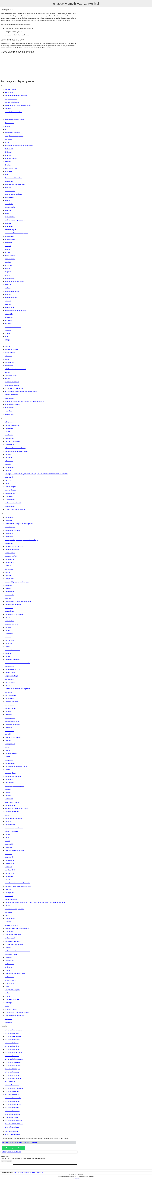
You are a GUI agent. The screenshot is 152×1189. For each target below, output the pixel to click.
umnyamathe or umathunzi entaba (16, 766)
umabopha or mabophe (12, 530)
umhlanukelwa (9, 698)
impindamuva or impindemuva (14, 220)
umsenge (8, 795)
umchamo (8, 627)
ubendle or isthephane (12, 425)
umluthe (7, 747)
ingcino (7, 249)
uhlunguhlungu (10, 493)
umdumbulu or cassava (12, 650)
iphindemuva (9, 317)
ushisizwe (8, 922)
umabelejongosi (10, 527)
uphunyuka (8, 912)
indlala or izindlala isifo (12, 1134)
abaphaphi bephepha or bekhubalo (16, 95)
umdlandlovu (9, 634)
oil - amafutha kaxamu (12, 1091)
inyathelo (8, 304)
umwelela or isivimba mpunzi (14, 850)
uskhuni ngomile (10, 938)
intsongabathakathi (11, 297)
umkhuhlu (8, 734)
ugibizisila (8, 480)
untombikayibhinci (11, 899)
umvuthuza (8, 847)
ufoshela (8, 464)
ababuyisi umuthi (10, 89)
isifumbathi (8, 356)
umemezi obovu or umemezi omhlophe (17, 663)
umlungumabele (10, 744)
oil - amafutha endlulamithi (13, 1052)
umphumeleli (9, 779)
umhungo (8, 711)
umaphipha (8, 585)
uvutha (7, 986)
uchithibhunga (9, 444)
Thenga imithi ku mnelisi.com (11, 1152)
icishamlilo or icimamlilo (12, 132)
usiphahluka (9, 931)
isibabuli (7, 346)
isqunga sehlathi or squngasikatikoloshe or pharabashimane (24, 401)
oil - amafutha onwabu (12, 1107)
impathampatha (10, 207)
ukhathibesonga (10, 506)
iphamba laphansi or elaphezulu (15, 310)
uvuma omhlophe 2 (11, 980)
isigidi (7, 359)
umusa (7, 837)
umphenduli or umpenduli (13, 776)
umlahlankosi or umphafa (13, 737)
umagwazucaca (10, 553)
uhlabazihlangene (10, 490)
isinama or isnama (11, 375)
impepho (8, 210)
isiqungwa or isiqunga (12, 385)
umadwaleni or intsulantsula (14, 546)
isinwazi (7, 378)
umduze (7, 656)
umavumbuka (9, 595)
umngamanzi (9, 760)
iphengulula (9, 314)
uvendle (7, 970)
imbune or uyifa (10, 191)
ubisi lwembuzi (10, 438)
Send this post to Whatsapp (13, 1148)
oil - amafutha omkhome (13, 1078)
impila (7, 213)
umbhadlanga (9, 611)
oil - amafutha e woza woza (14, 1088)
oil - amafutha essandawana (14, 1124)
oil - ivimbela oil (10, 1082)
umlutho (7, 750)
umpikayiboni (9, 782)
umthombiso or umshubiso (13, 818)
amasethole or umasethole (13, 112)
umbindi (7, 617)
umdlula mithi (9, 640)
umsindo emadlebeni (11, 1131)
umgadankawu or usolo (12, 669)
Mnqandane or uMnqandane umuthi (16, 808)
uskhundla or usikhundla (13, 934)
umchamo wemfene (11, 624)
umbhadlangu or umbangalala (14, 614)
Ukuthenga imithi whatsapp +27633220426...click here (19, 1142)
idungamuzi (9, 139)
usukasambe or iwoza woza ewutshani (17, 951)
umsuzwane (9, 799)
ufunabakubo (9, 467)
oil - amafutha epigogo (12, 1072)
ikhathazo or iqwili (10, 158)
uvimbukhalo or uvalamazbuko (15, 973)
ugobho (7, 483)
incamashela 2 (9, 226)
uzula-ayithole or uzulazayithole (15, 1015)
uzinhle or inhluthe (11, 1009)
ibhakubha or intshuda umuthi (14, 119)
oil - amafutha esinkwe (12, 1039)
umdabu (7, 630)
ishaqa (7, 336)
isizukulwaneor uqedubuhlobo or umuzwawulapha (21, 391)
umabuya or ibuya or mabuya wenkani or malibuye (21, 540)
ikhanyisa (8, 155)
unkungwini (8, 889)
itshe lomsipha (9, 407)
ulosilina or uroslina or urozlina (15, 509)
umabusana (9, 536)
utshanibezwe (9, 960)
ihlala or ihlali (9, 149)
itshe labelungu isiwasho (13, 404)
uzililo (7, 1006)
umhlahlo (8, 685)
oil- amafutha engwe (11, 1117)
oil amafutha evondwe (12, 1085)
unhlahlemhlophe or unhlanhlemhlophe (17, 883)
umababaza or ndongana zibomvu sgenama (19, 524)
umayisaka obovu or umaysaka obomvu (18, 601)
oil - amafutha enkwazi (12, 1111)
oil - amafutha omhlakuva (13, 1065)
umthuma (8, 821)
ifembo (7, 142)
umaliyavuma (9, 578)
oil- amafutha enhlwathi (12, 1114)
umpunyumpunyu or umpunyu (14, 786)
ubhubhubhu (9, 435)
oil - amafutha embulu (12, 1094)
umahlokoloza (9, 562)
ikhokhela (8, 162)
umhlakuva (8, 692)
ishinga (7, 340)
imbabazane (9, 181)
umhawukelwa (9, 679)
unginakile (8, 880)
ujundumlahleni (10, 499)
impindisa (8, 223)
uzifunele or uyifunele (12, 999)
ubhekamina (9, 428)
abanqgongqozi (10, 92)
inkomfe (7, 275)
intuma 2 (8, 301)
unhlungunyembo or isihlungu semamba (18, 886)
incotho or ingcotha (11, 230)
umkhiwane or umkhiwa (12, 724)
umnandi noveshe (10, 753)
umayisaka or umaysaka (13, 604)
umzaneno (8, 854)
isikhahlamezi (9, 362)
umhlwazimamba (10, 708)
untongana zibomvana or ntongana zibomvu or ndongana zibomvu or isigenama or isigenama (35, 902)
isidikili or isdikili (10, 353)
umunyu (7, 834)
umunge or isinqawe (11, 831)
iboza (7, 129)
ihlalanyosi (8, 152)
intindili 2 (8, 284)
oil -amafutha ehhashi (12, 1127)
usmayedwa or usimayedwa (14, 944)
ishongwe (8, 343)
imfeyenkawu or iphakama (13, 194)
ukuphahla (8, 1019)
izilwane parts (9, 414)
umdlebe (8, 637)
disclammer (76, 1178)
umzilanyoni (9, 857)
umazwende (9, 608)
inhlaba (7, 268)
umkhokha (8, 727)
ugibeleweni (9, 477)
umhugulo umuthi (10, 805)
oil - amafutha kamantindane (14, 1059)
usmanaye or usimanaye (13, 941)
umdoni (7, 646)
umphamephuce (10, 773)
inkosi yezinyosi (10, 278)
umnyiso (7, 769)
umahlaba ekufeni (10, 556)
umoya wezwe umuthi (12, 802)
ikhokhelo (8, 165)
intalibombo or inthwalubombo (14, 281)
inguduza (8, 262)
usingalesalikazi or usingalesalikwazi (17, 928)
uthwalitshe (8, 957)
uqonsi (7, 915)
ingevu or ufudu (10, 255)
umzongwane (9, 863)
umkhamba (8, 714)
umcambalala (9, 621)
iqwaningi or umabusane (13, 327)
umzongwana (9, 860)
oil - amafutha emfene (12, 1046)
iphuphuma (8, 323)
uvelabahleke (9, 964)
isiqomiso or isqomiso (12, 382)
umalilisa (8, 575)
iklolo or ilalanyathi (11, 168)
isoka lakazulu (9, 398)
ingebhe (7, 252)
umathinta (8, 588)
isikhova (7, 372)
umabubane (9, 533)
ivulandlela (8, 411)
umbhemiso (9, 517)
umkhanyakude (10, 718)
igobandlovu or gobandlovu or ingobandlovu (19, 145)
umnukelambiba (10, 763)
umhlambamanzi (10, 695)
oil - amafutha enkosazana (13, 1030)
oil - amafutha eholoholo (13, 1098)
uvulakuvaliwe (9, 977)
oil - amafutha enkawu (12, 1056)
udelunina (8, 454)
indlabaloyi (8, 242)
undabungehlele (10, 870)
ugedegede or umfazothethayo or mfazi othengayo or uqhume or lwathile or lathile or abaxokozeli (36, 474)
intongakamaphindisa (12, 291)
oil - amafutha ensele (12, 1033)
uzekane (8, 993)
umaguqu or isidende (12, 549)
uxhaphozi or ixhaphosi (12, 990)
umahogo (8, 566)
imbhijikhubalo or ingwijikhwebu (15, 184)
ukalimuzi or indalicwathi (13, 503)
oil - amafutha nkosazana (13, 1062)
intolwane (8, 288)
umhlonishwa (9, 705)
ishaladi (7, 333)
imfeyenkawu (9, 197)
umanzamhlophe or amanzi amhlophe (17, 582)
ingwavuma (8, 265)
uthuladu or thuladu (11, 954)
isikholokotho (9, 365)
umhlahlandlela (10, 682)
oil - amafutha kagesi (11, 1043)
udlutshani (8, 457)
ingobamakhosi (10, 259)
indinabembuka (10, 239)
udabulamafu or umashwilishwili (15, 448)
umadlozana (9, 543)
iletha (7, 174)
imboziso (8, 187)
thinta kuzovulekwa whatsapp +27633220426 (28, 1172)
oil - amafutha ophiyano (12, 1069)
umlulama (8, 740)
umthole (7, 815)
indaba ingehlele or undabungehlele (16, 233)
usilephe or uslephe (11, 925)
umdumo (8, 653)
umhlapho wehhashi (11, 701)
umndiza (8, 757)
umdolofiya (8, 643)
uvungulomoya (10, 983)
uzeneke (8, 996)
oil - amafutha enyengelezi (13, 1120)
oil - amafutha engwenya (13, 1036)
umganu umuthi (10, 672)
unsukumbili (9, 896)
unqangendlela (10, 892)
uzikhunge (8, 1003)
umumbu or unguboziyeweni (14, 828)
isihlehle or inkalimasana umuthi (15, 369)
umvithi (7, 841)
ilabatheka (8, 171)
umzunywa (8, 520)
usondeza (8, 947)
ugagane (8, 470)
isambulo (8, 330)
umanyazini (8, 1022)
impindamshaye (10, 217)
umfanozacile (9, 666)
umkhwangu (9, 569)
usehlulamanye (10, 918)
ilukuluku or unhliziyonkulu (13, 178)
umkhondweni (9, 731)
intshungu (8, 294)
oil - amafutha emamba (12, 1075)
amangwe (8, 108)
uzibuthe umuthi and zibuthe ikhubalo (17, 1012)
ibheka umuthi (9, 123)
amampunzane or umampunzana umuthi (18, 105)
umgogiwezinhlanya (11, 676)
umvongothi (9, 844)
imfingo (7, 200)
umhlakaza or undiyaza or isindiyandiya (17, 689)
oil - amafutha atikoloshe (13, 1104)
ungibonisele (9, 876)
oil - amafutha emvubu (12, 1049)
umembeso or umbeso (12, 659)
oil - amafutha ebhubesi (12, 1101)
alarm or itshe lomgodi (12, 102)
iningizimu (8, 272)
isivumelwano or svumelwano (14, 388)
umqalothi (8, 789)
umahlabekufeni (10, 559)
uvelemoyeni (9, 967)
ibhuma (7, 126)
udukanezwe (9, 422)
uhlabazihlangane (10, 487)
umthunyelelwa (10, 824)
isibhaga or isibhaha (11, 349)
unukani (7, 905)
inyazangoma (9, 307)
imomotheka (9, 204)
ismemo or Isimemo (11, 395)
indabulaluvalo (9, 236)
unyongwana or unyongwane (14, 909)
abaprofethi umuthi (11, 99)
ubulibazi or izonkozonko (13, 441)
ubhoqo (7, 432)
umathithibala (9, 591)
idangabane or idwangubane (14, 136)
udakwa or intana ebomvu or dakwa (16, 451)
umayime (8, 598)
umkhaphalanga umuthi (12, 721)
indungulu (8, 246)
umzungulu (8, 867)
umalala (7, 572)
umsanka (8, 792)
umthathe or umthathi (12, 812)
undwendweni (9, 873)
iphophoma (8, 320)
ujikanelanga (9, 496)
